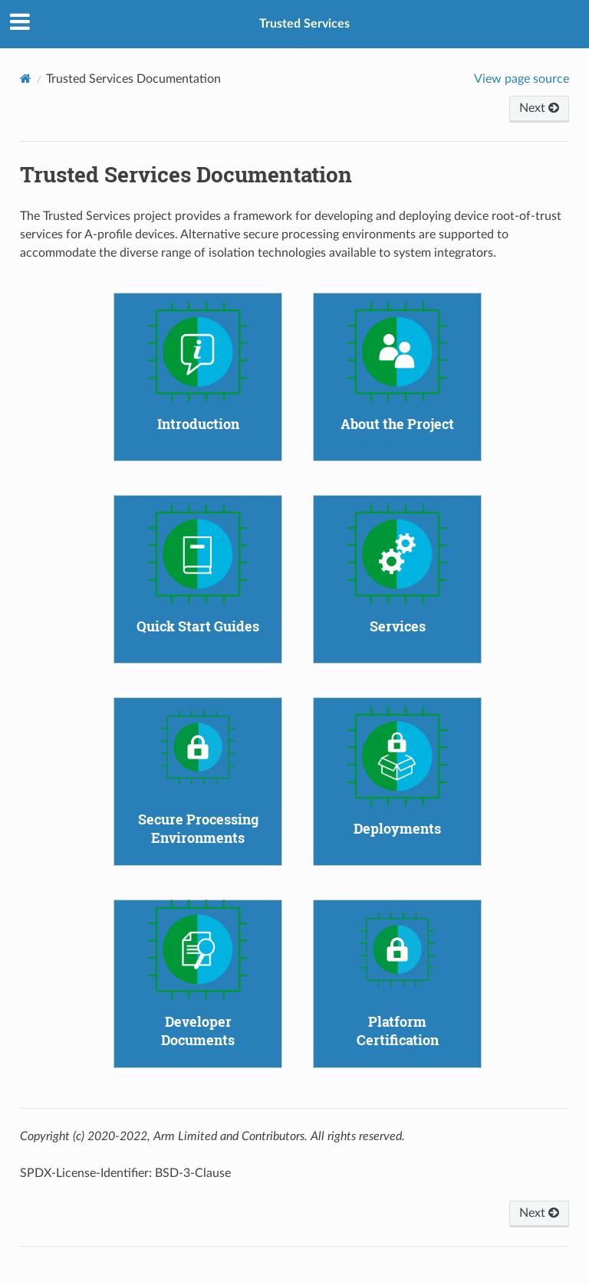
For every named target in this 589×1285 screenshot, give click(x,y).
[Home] (25, 78)
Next (539, 108)
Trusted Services (304, 24)
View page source (521, 79)
